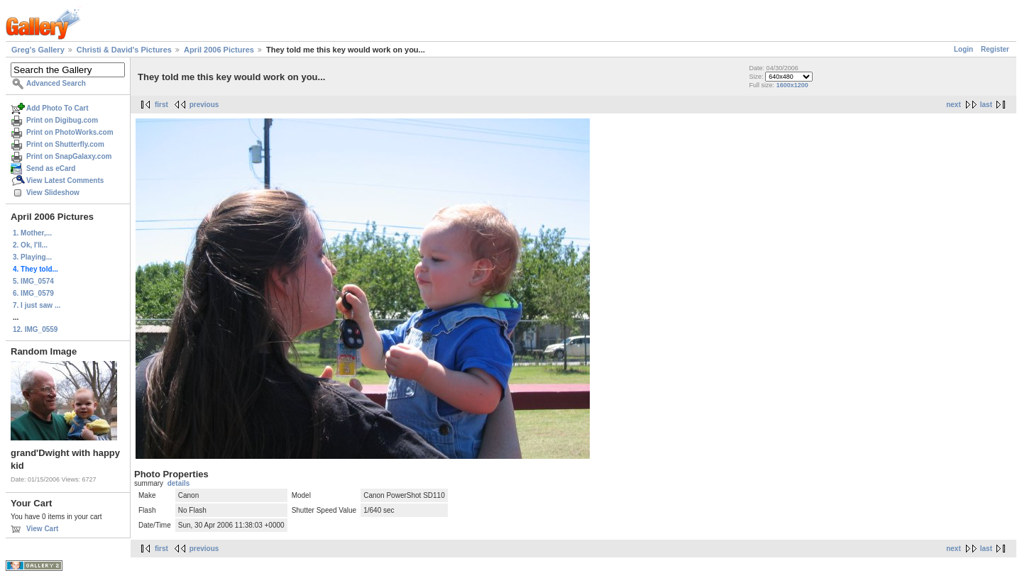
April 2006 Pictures (219, 49)
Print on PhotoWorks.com (70, 132)
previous (204, 105)
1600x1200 (792, 85)
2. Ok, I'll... (30, 245)
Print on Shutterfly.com (65, 144)
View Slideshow (52, 192)
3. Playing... (32, 257)
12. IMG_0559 (35, 329)
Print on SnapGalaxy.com (68, 156)
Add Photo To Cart (57, 108)
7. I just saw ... (36, 305)
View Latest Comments (65, 180)
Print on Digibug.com (62, 120)
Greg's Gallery (38, 49)
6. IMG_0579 (33, 293)
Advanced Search (56, 83)
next (953, 105)
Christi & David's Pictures (124, 49)
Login (963, 49)
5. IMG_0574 (33, 281)
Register (995, 49)
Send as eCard (50, 168)
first (161, 105)
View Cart (42, 529)
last (986, 105)
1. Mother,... (32, 233)
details (178, 483)
